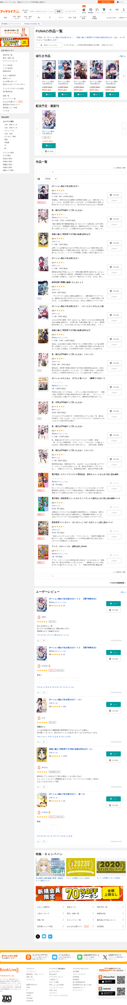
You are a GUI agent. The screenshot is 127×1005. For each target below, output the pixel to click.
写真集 (6, 142)
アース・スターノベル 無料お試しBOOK (69, 546)
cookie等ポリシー (79, 988)
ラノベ (61, 17)
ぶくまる (6, 110)
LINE (28, 987)
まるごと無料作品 (9, 75)
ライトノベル (9, 131)
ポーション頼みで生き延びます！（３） (65, 699)
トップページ (31, 971)
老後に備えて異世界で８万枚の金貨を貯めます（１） (71, 749)
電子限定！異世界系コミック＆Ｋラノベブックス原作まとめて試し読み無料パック (86, 498)
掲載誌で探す (7, 164)
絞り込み (25, 11)
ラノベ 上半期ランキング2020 (108, 878)
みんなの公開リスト (13, 102)
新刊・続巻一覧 (8, 58)
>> (121, 172)
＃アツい (56, 836)
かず (43, 718)
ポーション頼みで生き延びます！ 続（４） (67, 794)
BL (39, 17)
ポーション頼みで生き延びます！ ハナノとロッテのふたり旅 (78, 306)
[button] (49, 94)
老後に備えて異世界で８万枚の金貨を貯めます (94, 37)
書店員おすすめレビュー (11, 105)
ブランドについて (79, 974)
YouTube (29, 998)
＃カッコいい (42, 737)
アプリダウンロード (56, 977)
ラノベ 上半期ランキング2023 (77, 878)
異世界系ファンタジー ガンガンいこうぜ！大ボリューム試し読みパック (82, 522)
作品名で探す (7, 159)
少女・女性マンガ (28, 17)
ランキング (30, 979)
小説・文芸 (72, 17)
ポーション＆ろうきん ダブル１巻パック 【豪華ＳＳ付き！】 (78, 378)
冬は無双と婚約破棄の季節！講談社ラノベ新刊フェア (49, 879)
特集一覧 (6, 96)
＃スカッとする (43, 687)
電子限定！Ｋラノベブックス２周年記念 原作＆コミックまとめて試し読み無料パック (88, 474)
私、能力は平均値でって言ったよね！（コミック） (73, 354)
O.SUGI (45, 666)
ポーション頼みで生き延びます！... (64, 83)
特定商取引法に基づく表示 (82, 985)
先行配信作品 (7, 91)
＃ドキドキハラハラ (45, 635)
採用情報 (76, 977)
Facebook (29, 1001)
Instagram (29, 993)
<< (40, 172)
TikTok (28, 995)
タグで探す (7, 155)
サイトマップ (77, 990)
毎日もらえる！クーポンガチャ (14, 84)
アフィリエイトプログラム (58, 995)
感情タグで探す (8, 170)
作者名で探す (7, 161)
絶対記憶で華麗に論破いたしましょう (67, 282)
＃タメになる (53, 737)
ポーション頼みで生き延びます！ (60, 37)
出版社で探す (7, 167)
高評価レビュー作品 (10, 108)
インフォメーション (56, 988)
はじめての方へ (112, 17)
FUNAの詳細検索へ (118, 583)
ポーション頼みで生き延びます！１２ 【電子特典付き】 (73, 599)
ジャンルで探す (8, 153)
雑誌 (6, 139)
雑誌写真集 (94, 17)
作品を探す (53, 974)
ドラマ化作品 (7, 68)
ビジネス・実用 (10, 136)
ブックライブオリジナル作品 (13, 88)
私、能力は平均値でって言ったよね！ (67, 210)
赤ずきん (45, 767)
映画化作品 (7, 71)
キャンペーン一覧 (9, 99)
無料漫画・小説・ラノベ (35, 974)
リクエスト (53, 993)
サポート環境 (54, 982)
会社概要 (76, 971)
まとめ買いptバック (10, 81)
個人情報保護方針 (79, 982)
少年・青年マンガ (17, 17)
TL (50, 17)
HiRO (44, 617)
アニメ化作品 (7, 65)
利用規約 (76, 979)
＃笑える (56, 635)
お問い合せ (53, 990)
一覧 (122, 56)
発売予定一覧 (7, 55)
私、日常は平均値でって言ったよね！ (67, 402)
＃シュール (64, 635)
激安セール (7, 78)
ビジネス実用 (83, 17)
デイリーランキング (10, 61)
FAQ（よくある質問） (57, 985)
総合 (5, 17)
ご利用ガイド (122, 17)
